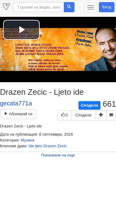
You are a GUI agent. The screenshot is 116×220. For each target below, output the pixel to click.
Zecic (62, 146)
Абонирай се (18, 114)
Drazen (49, 146)
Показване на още (58, 155)
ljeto (38, 146)
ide (31, 146)
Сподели (89, 105)
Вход (106, 7)
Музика (27, 140)
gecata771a (16, 103)
